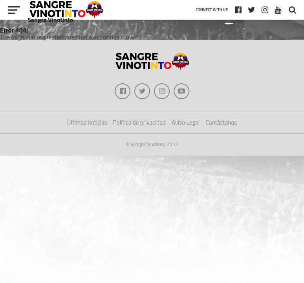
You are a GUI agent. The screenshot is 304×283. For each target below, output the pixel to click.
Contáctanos (221, 122)
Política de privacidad (139, 122)
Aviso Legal (186, 122)
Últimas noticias (87, 122)
